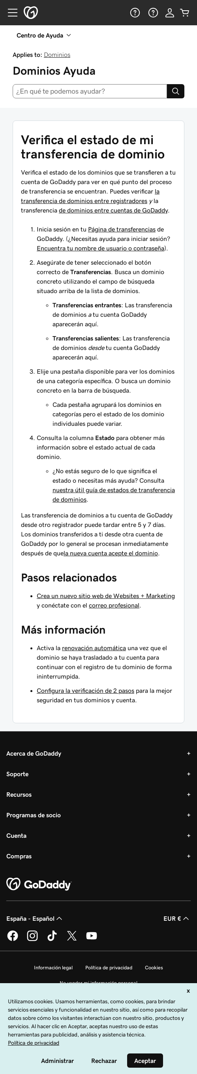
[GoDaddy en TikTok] (52, 940)
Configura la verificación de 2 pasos (85, 690)
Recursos (19, 794)
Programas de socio (33, 815)
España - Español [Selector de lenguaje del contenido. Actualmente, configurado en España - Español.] (35, 918)
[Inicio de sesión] (169, 12)
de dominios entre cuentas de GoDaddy (113, 210)
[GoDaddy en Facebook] (12, 940)
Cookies (154, 967)
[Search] (175, 91)
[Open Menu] (9, 12)
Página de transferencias (122, 229)
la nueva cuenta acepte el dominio (111, 553)
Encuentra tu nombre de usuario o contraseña (100, 248)
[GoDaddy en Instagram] (32, 940)
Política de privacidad (108, 967)
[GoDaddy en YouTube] (91, 940)
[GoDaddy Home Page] (39, 884)
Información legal (53, 967)
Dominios (57, 54)
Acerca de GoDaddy (33, 753)
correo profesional (114, 605)
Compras (19, 856)
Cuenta (16, 835)
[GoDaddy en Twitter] (72, 940)
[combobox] (89, 91)
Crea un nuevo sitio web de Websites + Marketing (106, 595)
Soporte (17, 774)
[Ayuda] (134, 13)
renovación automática (94, 648)
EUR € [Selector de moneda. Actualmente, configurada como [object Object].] (177, 918)
